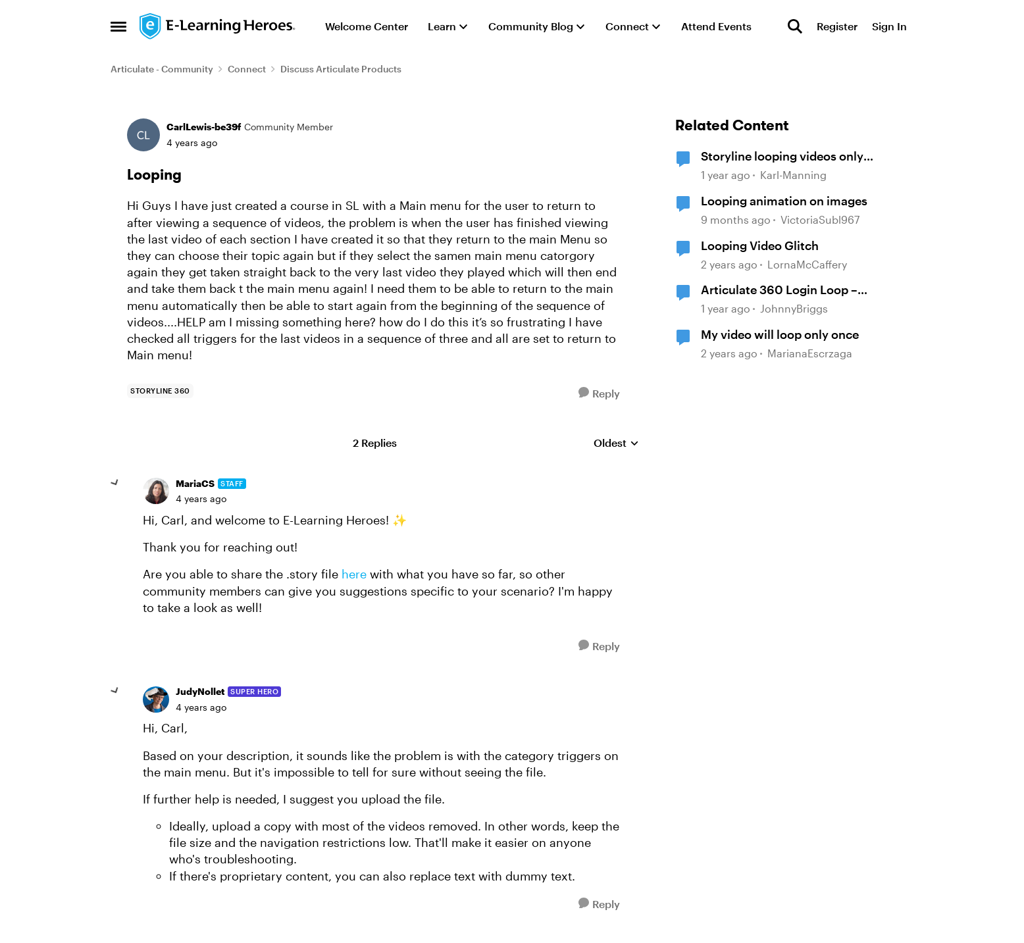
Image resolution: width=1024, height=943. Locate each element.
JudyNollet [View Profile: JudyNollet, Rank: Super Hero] (200, 691)
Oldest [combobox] (616, 443)
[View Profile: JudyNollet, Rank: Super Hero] (156, 699)
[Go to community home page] (218, 26)
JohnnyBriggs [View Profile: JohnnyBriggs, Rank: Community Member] (794, 308)
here (352, 574)
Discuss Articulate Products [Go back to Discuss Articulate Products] (340, 68)
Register (837, 26)
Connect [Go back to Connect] (247, 68)
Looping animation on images (784, 200)
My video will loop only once (780, 334)
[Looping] (201, 498)
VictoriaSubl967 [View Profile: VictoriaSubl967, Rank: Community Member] (820, 219)
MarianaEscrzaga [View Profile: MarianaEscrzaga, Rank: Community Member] (809, 353)
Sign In (889, 26)
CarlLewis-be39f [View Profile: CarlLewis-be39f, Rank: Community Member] (203, 126)
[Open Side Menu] (118, 26)
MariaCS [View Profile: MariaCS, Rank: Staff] (195, 483)
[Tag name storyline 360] (160, 391)
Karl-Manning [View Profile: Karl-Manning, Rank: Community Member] (793, 175)
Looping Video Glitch (760, 245)
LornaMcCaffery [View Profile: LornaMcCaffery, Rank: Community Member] (807, 264)
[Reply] (599, 393)
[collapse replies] (115, 483)
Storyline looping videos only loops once (782, 157)
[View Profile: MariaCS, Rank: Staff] (156, 491)
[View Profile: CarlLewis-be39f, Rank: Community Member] (143, 134)
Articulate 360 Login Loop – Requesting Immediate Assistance (796, 290)
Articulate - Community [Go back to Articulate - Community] (162, 68)
